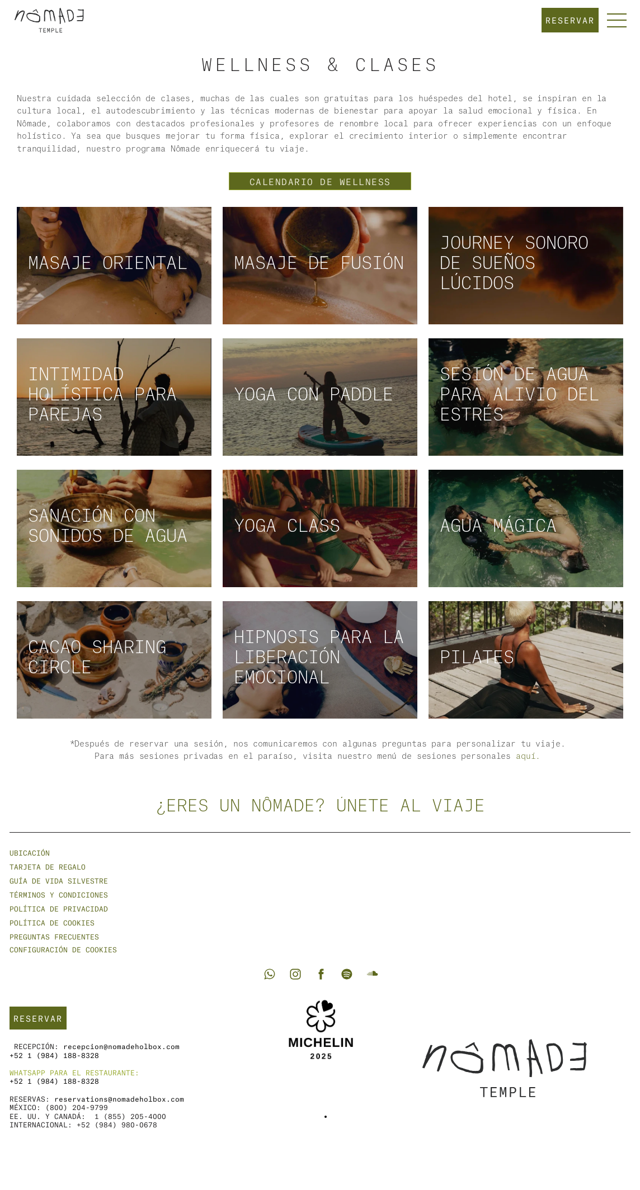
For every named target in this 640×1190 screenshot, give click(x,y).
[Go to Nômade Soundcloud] (372, 974)
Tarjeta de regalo (48, 866)
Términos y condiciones (59, 894)
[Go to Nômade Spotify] (346, 974)
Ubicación (30, 852)
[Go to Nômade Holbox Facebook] (321, 974)
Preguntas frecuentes (54, 936)
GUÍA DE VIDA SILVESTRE (59, 880)
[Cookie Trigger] (63, 949)
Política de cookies (52, 922)
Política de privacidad (59, 908)
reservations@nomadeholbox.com (119, 1098)
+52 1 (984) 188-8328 (54, 1055)
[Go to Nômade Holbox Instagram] (295, 974)
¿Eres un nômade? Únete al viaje (320, 806)
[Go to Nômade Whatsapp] (269, 974)
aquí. (528, 757)
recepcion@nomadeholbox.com (121, 1046)
